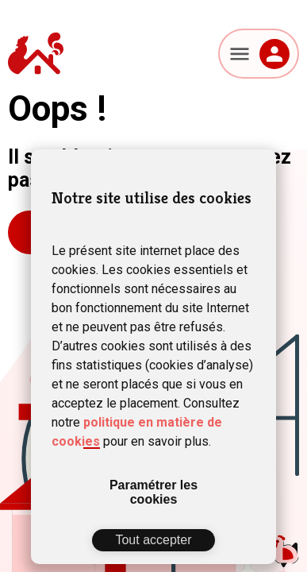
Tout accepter (153, 540)
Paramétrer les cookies (153, 492)
